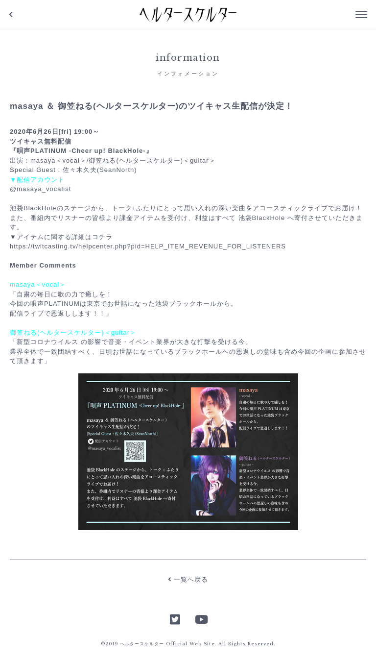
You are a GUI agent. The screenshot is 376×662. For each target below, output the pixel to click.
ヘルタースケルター (188, 14)
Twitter (175, 618)
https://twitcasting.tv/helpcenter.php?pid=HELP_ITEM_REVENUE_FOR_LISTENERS (148, 246)
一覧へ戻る (188, 579)
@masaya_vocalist (40, 189)
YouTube (201, 618)
